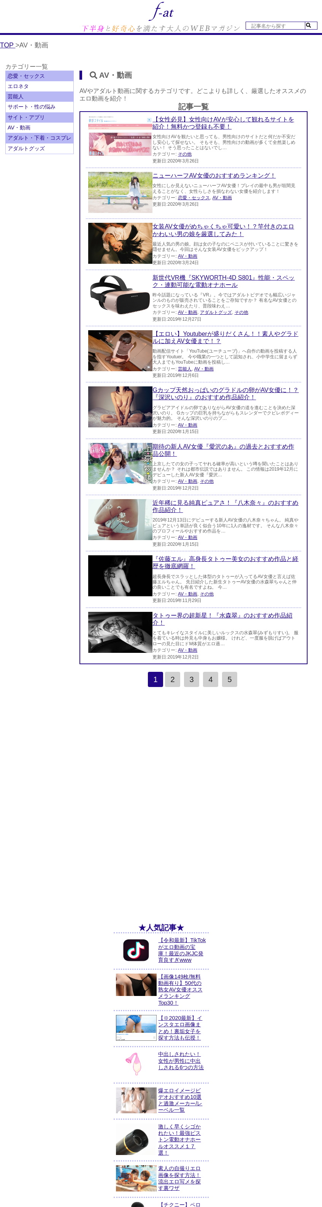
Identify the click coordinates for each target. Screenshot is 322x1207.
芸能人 (16, 96)
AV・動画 (19, 127)
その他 (185, 154)
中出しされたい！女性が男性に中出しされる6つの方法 (181, 1060)
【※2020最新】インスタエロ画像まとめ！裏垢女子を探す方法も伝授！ (180, 1028)
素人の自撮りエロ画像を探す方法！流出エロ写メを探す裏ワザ (179, 1178)
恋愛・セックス (26, 76)
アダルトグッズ (26, 148)
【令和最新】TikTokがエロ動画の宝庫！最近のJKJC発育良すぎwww (182, 950)
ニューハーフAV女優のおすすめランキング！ (214, 175)
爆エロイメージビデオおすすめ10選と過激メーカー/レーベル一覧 (180, 1100)
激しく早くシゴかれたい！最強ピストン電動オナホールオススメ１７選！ (179, 1139)
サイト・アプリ (26, 117)
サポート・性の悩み (32, 107)
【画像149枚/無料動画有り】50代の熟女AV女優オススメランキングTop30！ (180, 990)
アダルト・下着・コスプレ (39, 138)
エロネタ (18, 86)
